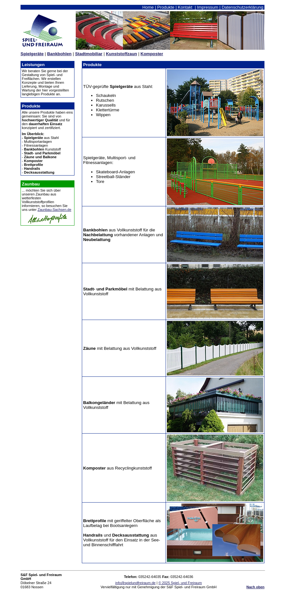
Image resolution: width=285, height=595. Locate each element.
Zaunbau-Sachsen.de (54, 209)
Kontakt (185, 7)
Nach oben (255, 587)
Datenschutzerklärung (242, 7)
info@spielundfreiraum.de (135, 583)
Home (148, 7)
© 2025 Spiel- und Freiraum (180, 583)
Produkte (165, 7)
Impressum (207, 7)
